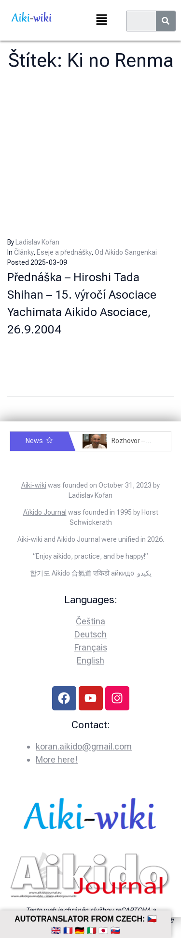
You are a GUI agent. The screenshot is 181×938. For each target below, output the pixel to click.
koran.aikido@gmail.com (84, 746)
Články (23, 252)
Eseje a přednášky (64, 252)
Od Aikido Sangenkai (126, 252)
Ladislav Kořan (37, 242)
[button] (101, 20)
